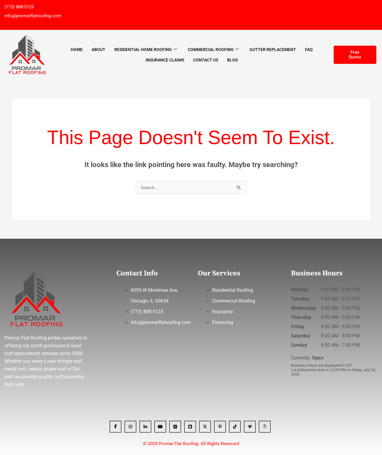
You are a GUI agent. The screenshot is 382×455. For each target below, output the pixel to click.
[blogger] (190, 427)
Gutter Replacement (272, 49)
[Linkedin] (145, 427)
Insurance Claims (165, 60)
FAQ (309, 49)
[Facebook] (115, 427)
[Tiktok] (235, 427)
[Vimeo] (250, 427)
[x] (205, 427)
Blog (232, 60)
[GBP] (265, 427)
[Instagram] (130, 427)
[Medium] (175, 427)
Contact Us (205, 60)
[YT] (160, 427)
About (98, 49)
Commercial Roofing (213, 49)
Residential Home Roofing (145, 49)
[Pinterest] (220, 427)
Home (77, 49)
